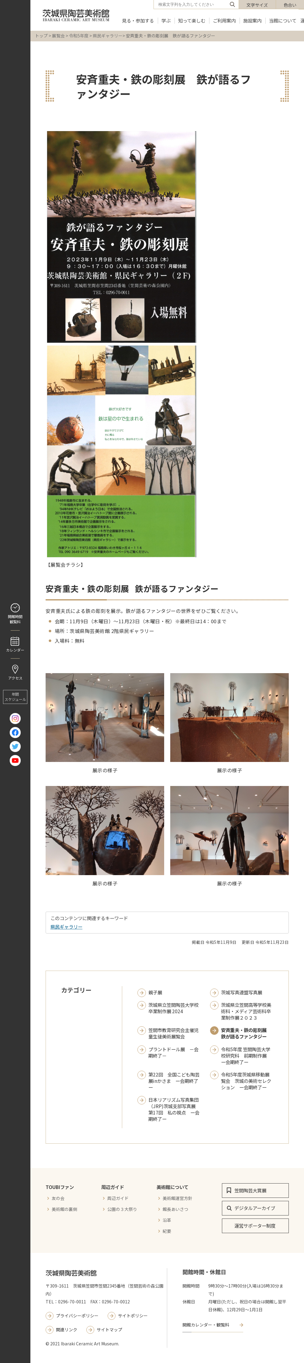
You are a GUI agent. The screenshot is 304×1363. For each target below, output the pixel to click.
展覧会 (58, 36)
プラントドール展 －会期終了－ (173, 1052)
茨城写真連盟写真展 (241, 992)
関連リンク (66, 1329)
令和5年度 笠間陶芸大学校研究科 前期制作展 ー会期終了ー (246, 1055)
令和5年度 (78, 36)
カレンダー (15, 649)
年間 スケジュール (15, 696)
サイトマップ (109, 1329)
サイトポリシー (133, 1316)
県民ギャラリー (108, 36)
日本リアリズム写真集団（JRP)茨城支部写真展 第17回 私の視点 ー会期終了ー (174, 1109)
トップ (41, 36)
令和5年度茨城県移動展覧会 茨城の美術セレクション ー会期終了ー (246, 1080)
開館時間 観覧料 (15, 619)
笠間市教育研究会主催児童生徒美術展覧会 (173, 1033)
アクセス (15, 678)
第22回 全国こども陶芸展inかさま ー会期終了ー (173, 1080)
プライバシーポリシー (77, 1316)
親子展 (155, 992)
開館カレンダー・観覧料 (205, 1325)
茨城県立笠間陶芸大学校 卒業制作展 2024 (173, 1008)
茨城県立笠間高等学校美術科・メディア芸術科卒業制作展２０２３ (246, 1011)
